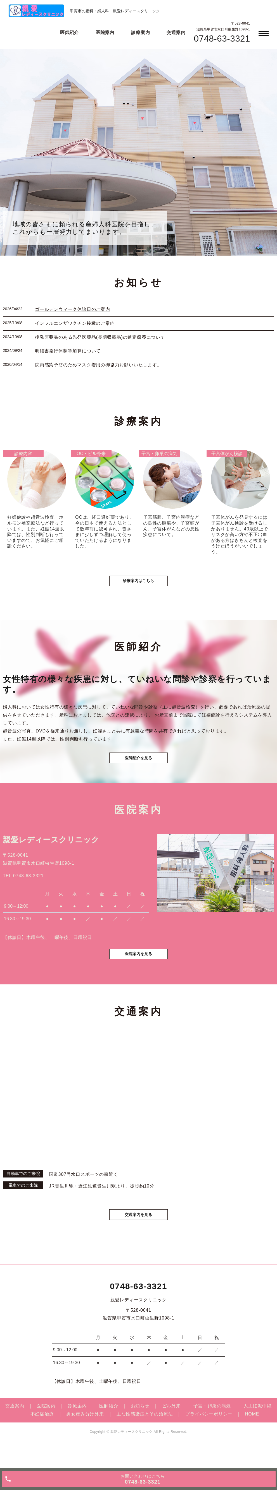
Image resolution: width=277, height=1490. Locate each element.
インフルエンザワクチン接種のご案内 (75, 323)
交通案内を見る (138, 1236)
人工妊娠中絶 (257, 1428)
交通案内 (176, 32)
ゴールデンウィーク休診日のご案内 (72, 309)
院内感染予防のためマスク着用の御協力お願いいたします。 (98, 364)
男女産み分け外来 (85, 1436)
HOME (252, 1436)
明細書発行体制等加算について (68, 351)
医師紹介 (69, 32)
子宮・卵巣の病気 (212, 1428)
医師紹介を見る (138, 771)
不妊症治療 (42, 1436)
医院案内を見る (138, 973)
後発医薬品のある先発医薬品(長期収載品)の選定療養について (100, 337)
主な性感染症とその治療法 (145, 1436)
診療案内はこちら (139, 589)
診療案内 (140, 32)
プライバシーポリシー (208, 1436)
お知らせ (140, 1428)
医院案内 (105, 32)
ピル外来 (171, 1428)
